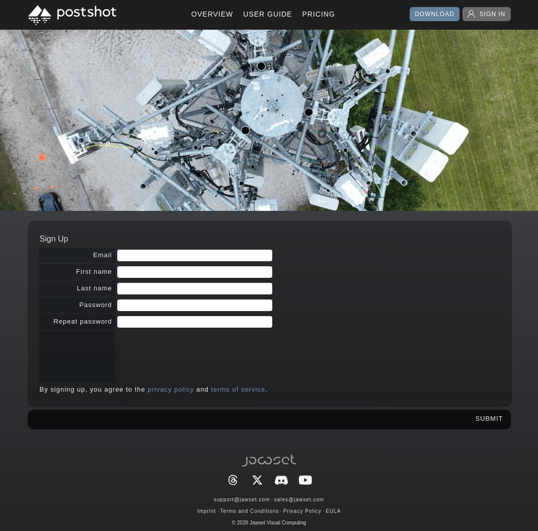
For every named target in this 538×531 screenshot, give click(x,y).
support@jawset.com (242, 499)
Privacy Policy (302, 511)
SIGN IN (487, 14)
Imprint (206, 511)
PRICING (318, 14)
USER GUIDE (267, 14)
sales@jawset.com (299, 499)
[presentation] (193, 352)
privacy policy (170, 389)
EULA (333, 511)
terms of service (238, 389)
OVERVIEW (212, 14)
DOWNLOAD (434, 14)
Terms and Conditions (249, 511)
